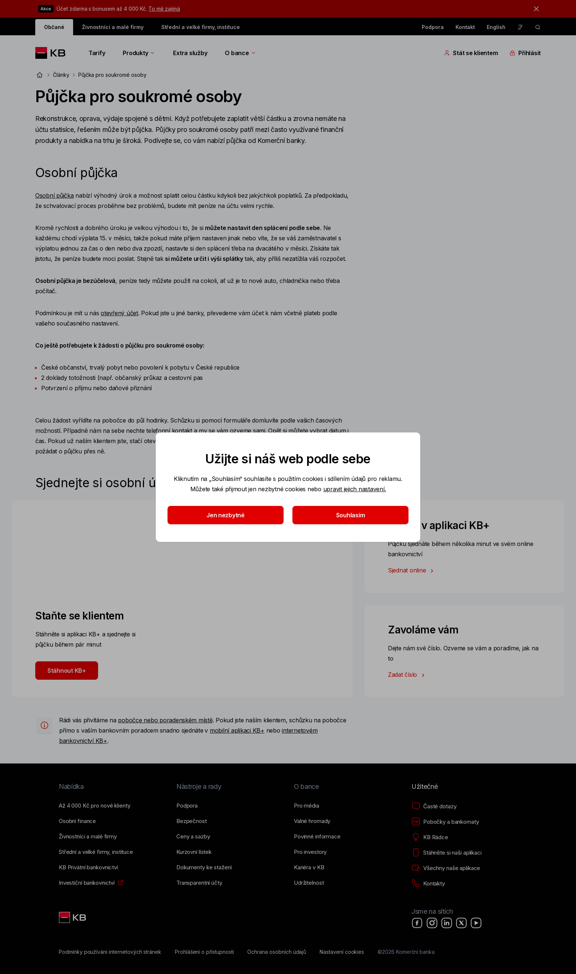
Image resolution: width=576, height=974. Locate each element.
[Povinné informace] (317, 836)
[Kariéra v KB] (309, 867)
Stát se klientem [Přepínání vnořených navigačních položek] (471, 53)
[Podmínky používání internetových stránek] (110, 952)
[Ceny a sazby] (193, 836)
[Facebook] (417, 923)
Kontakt (465, 27)
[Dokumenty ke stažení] (203, 867)
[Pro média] (306, 806)
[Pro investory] (310, 852)
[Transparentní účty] (199, 883)
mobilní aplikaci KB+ (237, 730)
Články (61, 75)
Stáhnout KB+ (66, 670)
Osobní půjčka (54, 195)
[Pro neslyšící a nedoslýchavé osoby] (520, 27)
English (496, 27)
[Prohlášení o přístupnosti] (204, 952)
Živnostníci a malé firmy (113, 27)
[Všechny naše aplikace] (445, 868)
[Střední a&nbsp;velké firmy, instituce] (96, 852)
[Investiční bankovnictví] (87, 883)
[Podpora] (187, 806)
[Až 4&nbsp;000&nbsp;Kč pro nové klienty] (94, 806)
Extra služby (190, 53)
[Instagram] (432, 923)
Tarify (97, 53)
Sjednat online (412, 571)
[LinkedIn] (447, 923)
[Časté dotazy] (433, 806)
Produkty (139, 53)
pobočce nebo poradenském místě (165, 720)
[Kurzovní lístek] (194, 852)
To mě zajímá (164, 9)
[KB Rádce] (429, 837)
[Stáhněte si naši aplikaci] (446, 853)
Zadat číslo (408, 675)
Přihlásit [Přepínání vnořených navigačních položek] (525, 53)
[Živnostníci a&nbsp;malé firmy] (88, 836)
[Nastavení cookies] (342, 952)
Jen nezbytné (225, 515)
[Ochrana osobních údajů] (276, 952)
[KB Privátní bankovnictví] (88, 867)
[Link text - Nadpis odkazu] (73, 917)
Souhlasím (350, 515)
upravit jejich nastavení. (354, 489)
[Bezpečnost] (191, 821)
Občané (54, 27)
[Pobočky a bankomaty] (445, 822)
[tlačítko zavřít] (534, 9)
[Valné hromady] (312, 821)
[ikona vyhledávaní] (538, 27)
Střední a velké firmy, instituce (200, 27)
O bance (240, 53)
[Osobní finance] (77, 821)
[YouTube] (476, 923)
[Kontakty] (428, 883)
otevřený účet (119, 313)
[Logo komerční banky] (53, 53)
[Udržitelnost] (309, 883)
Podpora (433, 27)
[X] (461, 923)
